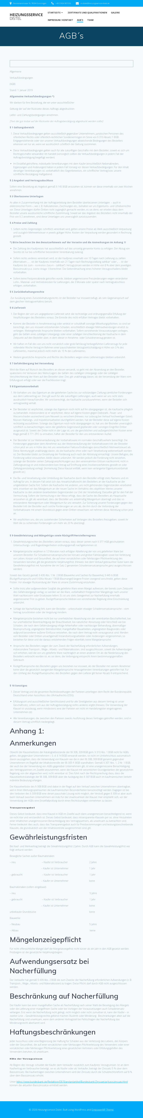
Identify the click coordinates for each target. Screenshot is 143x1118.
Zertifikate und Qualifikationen (87, 12)
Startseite (54, 12)
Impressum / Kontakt (60, 20)
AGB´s (80, 20)
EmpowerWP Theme (103, 1109)
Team (90, 20)
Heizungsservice (26, 16)
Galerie (115, 12)
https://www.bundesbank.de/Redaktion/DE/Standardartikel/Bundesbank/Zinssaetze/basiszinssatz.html (72, 1081)
